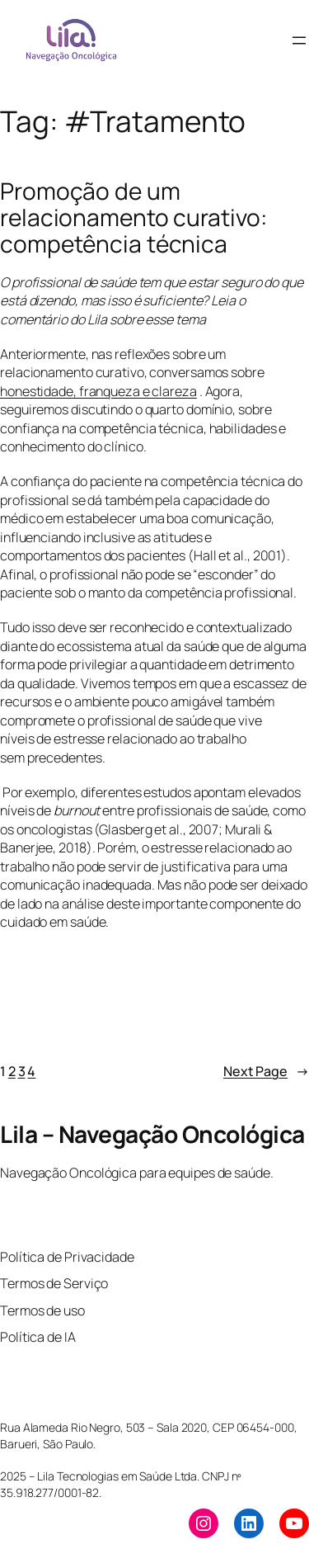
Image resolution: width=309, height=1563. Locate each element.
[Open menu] (299, 40)
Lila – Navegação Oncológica (152, 1134)
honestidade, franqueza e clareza (98, 391)
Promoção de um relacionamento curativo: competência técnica (133, 217)
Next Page (266, 1071)
